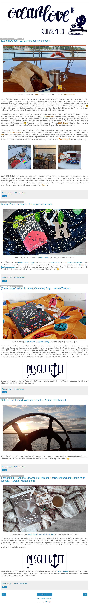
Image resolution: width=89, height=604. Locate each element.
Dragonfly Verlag (43, 342)
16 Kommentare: (19, 193)
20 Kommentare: (19, 467)
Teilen (4, 196)
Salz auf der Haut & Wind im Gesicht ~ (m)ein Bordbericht (33, 400)
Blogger (48, 602)
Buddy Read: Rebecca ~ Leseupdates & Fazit (26, 204)
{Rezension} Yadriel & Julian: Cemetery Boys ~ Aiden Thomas (36, 288)
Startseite (44, 594)
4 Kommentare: (19, 389)
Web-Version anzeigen (44, 598)
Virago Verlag (44, 257)
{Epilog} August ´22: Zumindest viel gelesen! (26, 40)
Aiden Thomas (29, 342)
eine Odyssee (63, 571)
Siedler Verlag (48, 534)
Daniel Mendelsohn (35, 534)
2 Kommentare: (19, 277)
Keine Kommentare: (20, 583)
